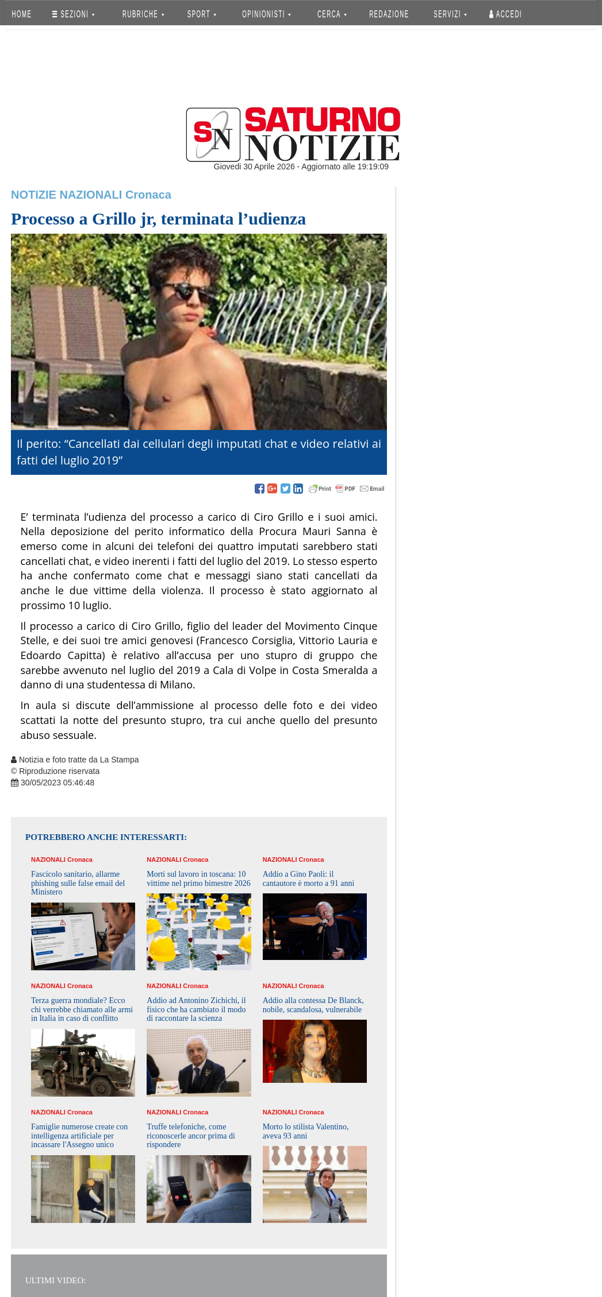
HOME (22, 14)
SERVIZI (450, 14)
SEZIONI (73, 14)
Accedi (505, 14)
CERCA (332, 14)
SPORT (201, 14)
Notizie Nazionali (66, 194)
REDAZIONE (389, 14)
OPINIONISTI (267, 14)
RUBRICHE (143, 14)
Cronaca (148, 194)
